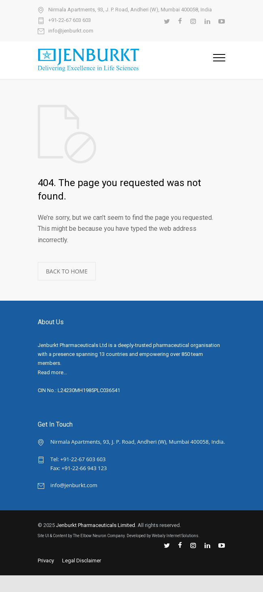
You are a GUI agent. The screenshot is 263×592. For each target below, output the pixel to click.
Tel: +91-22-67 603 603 (78, 459)
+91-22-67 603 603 (69, 20)
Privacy (46, 560)
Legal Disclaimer (81, 560)
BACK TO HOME (67, 271)
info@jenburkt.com (70, 31)
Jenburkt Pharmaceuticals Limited (95, 525)
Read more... (52, 372)
